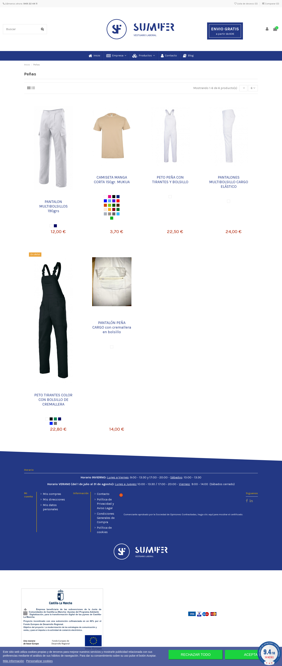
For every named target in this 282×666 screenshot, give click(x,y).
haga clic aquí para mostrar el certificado (220, 514)
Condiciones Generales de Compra (106, 518)
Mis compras (52, 494)
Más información (13, 661)
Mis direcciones (54, 499)
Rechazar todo (196, 655)
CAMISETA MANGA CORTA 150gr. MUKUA (112, 179)
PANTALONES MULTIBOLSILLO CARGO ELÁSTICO (228, 182)
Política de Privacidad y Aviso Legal (105, 504)
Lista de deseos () (246, 3)
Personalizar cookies (39, 661)
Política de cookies (104, 530)
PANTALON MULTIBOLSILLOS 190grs (53, 206)
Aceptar (252, 655)
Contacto (103, 494)
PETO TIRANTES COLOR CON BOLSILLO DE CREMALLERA (53, 399)
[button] (116, 56)
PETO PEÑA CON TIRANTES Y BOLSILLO (170, 179)
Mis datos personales (50, 507)
